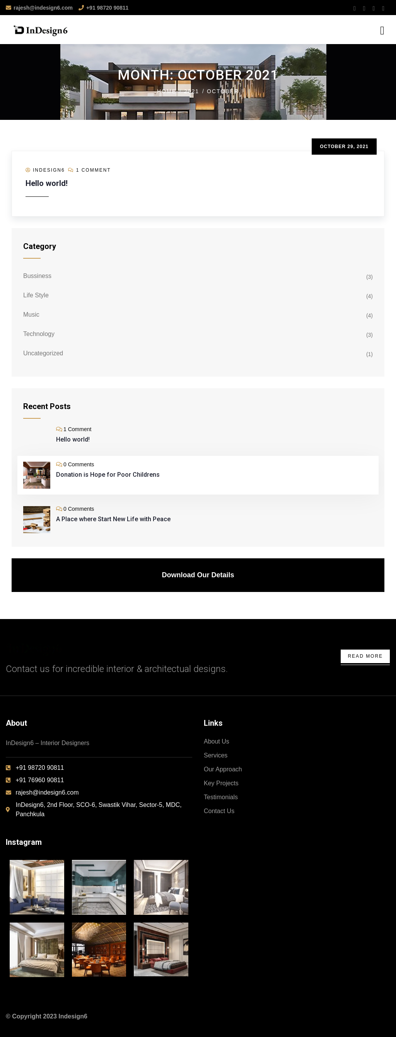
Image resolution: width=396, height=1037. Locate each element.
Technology (39, 334)
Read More (365, 656)
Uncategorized (43, 353)
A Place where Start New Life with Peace (113, 519)
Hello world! (47, 183)
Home (166, 91)
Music (31, 314)
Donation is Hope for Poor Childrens (108, 474)
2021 (191, 91)
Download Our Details (198, 575)
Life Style (36, 295)
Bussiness (37, 276)
